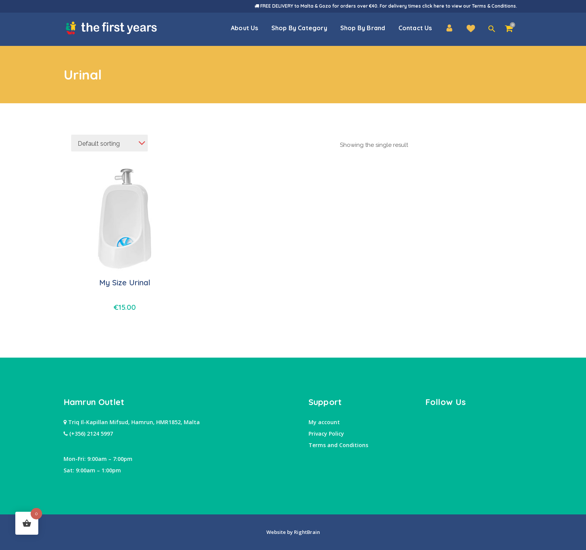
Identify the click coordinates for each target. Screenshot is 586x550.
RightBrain (306, 532)
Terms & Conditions (494, 6)
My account (324, 422)
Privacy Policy (326, 433)
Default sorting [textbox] (99, 143)
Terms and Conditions (338, 445)
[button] (492, 29)
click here (433, 6)
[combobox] (109, 143)
